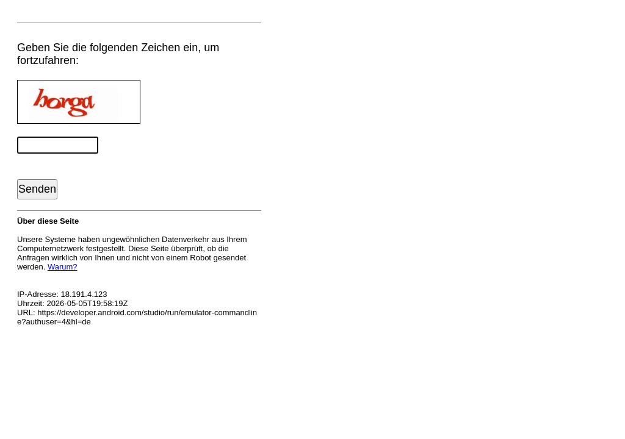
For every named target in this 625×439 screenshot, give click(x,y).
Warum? (63, 266)
